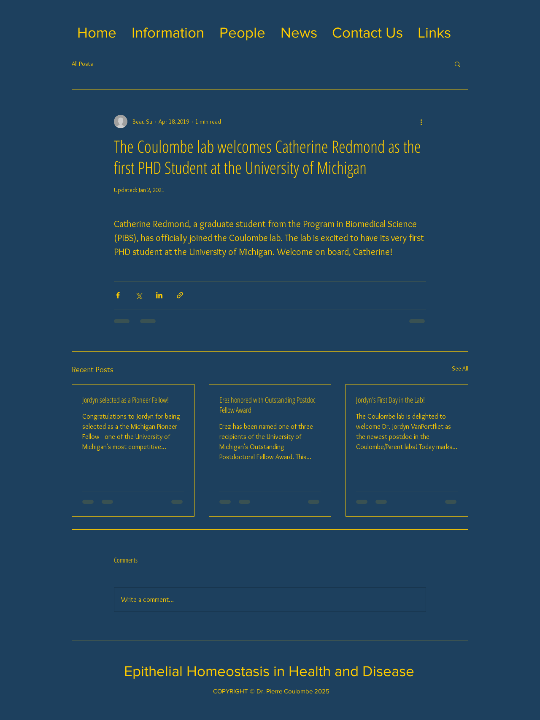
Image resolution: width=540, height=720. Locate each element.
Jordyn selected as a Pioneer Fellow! (125, 400)
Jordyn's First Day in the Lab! (390, 400)
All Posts (82, 64)
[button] (168, 33)
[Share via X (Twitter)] (139, 295)
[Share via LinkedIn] (159, 295)
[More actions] (421, 121)
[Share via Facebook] (118, 295)
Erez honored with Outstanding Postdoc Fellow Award (267, 405)
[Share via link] (180, 295)
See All (460, 368)
